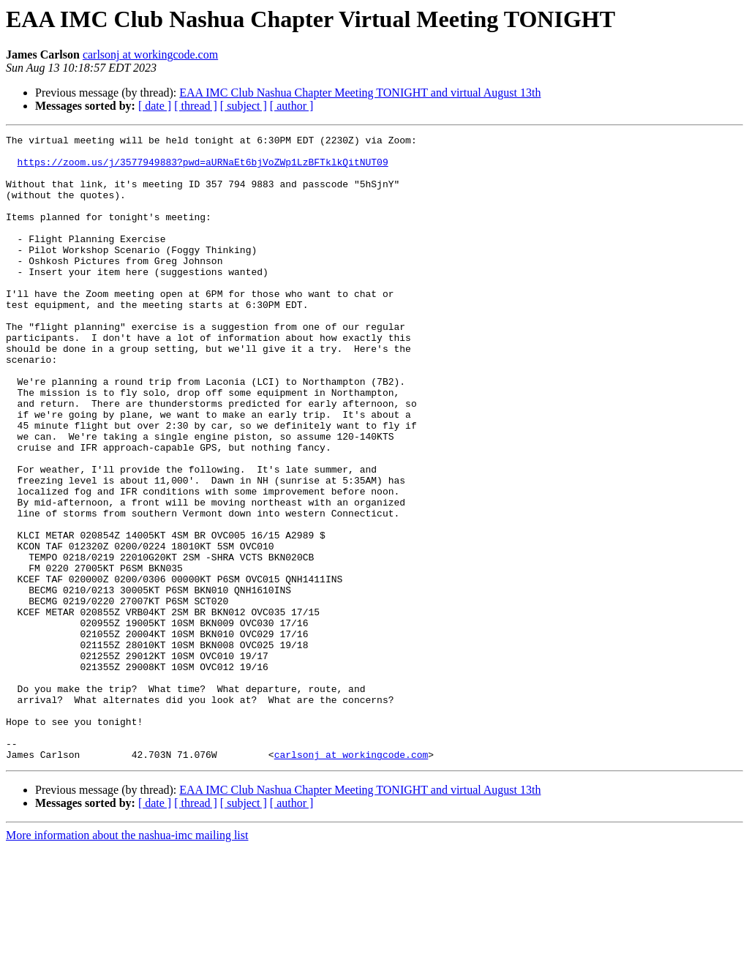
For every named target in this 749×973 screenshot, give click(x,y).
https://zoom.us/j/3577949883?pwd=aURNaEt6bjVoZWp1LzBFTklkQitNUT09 (203, 168)
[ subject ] (243, 105)
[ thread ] (195, 105)
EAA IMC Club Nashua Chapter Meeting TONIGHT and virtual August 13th (360, 92)
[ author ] (292, 105)
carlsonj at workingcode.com (150, 54)
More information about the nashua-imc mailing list (127, 960)
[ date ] (154, 105)
